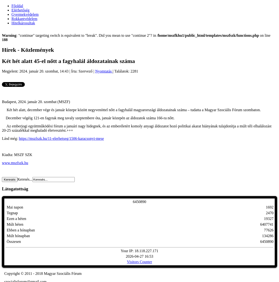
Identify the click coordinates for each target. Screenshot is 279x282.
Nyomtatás (104, 71)
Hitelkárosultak (23, 23)
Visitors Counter (139, 262)
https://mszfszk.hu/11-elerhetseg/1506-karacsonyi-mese (61, 138)
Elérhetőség (20, 10)
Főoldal (17, 6)
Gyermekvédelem (25, 14)
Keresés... (24, 179)
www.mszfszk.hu (15, 163)
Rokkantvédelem (24, 19)
